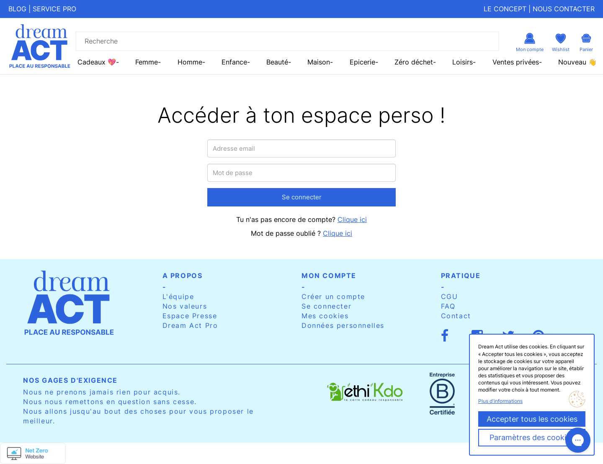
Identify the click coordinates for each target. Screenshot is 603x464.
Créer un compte (333, 296)
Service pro (54, 9)
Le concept (505, 9)
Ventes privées (515, 62)
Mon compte (329, 275)
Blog (17, 9)
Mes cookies (325, 316)
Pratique (461, 275)
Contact (456, 316)
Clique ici (352, 219)
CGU (449, 296)
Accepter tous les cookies (532, 419)
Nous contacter (564, 9)
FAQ (448, 306)
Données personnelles (343, 325)
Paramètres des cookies (532, 437)
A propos (182, 275)
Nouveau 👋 (577, 62)
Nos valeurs (184, 306)
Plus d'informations (500, 401)
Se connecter (302, 197)
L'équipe (178, 296)
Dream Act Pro (190, 325)
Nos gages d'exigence (70, 380)
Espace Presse (189, 316)
